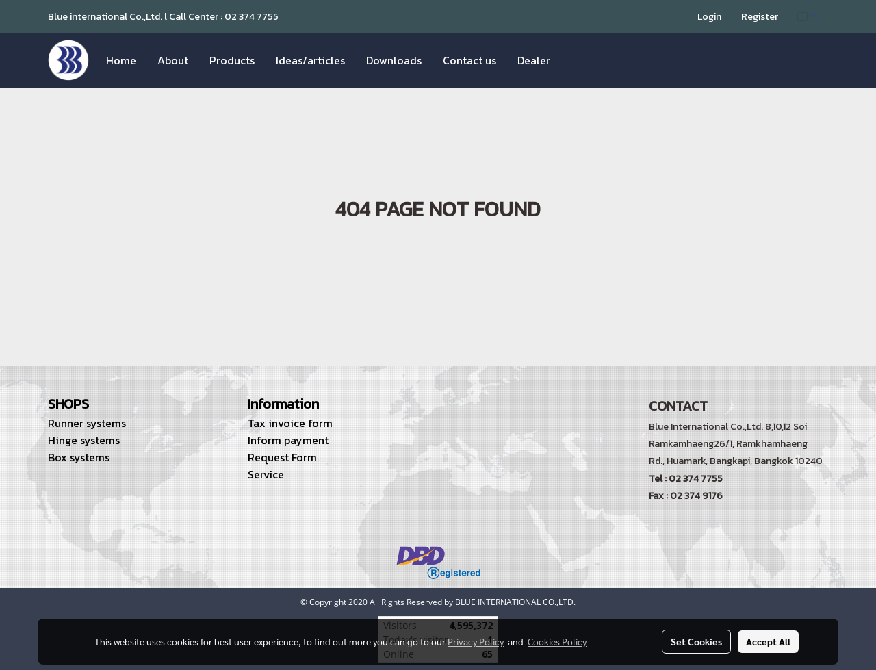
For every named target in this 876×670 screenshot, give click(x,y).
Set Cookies (696, 641)
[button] (572, 60)
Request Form (282, 457)
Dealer (533, 60)
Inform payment (288, 440)
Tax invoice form (290, 423)
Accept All (768, 641)
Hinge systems (84, 440)
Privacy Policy (476, 641)
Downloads (394, 60)
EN (808, 16)
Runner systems (87, 423)
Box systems (79, 457)
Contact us (469, 60)
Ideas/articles (310, 60)
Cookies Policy (557, 641)
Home (121, 60)
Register (759, 17)
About (172, 60)
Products (232, 60)
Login (709, 17)
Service (266, 474)
